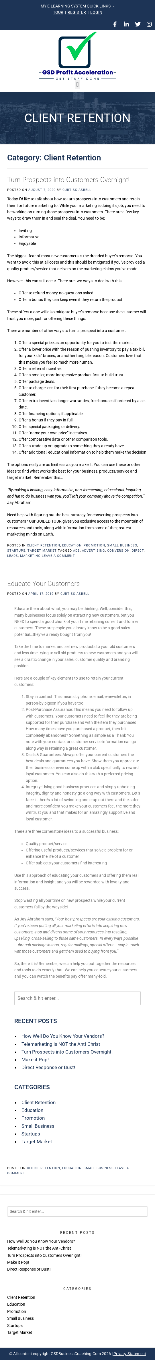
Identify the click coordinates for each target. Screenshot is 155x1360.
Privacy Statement (129, 1353)
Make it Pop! (35, 1059)
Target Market (42, 551)
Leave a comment (58, 556)
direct (138, 551)
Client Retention (43, 545)
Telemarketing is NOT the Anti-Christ (60, 1044)
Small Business (122, 545)
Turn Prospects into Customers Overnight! (68, 180)
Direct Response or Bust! (48, 1067)
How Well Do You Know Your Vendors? (62, 1036)
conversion (118, 551)
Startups (16, 551)
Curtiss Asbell (76, 190)
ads (76, 551)
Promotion (94, 545)
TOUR (58, 12)
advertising (93, 551)
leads (12, 556)
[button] (77, 84)
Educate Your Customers (43, 584)
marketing (30, 556)
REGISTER (77, 12)
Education (72, 545)
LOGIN (96, 12)
